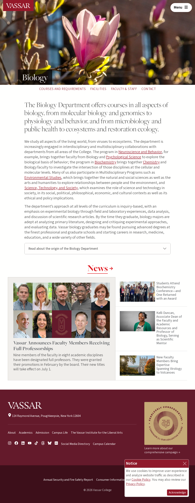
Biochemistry (105, 162)
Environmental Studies (42, 177)
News (97, 268)
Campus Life (60, 433)
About (12, 433)
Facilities (98, 89)
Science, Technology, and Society (51, 188)
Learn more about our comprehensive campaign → (162, 450)
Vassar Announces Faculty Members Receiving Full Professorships (61, 345)
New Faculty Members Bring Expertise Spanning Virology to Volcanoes (169, 365)
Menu (181, 7)
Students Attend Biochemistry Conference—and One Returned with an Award (168, 291)
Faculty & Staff (124, 89)
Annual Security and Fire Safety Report (68, 480)
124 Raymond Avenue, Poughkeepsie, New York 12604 (44, 416)
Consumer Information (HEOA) (116, 480)
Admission (42, 433)
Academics (26, 433)
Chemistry (151, 162)
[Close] (185, 463)
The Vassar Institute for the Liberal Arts (97, 433)
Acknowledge (177, 492)
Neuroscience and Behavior (140, 152)
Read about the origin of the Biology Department (63, 248)
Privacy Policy (135, 484)
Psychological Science (123, 157)
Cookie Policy (141, 479)
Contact (148, 89)
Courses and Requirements (62, 89)
